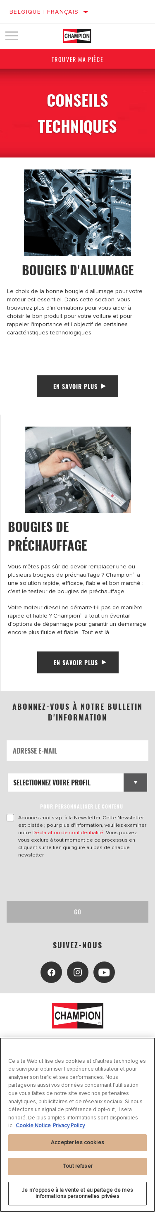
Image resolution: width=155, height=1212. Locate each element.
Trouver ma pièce (78, 59)
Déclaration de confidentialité (67, 832)
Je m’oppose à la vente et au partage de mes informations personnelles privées (77, 1193)
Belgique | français (44, 11)
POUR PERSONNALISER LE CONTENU (81, 806)
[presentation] (75, 880)
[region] (77, 1125)
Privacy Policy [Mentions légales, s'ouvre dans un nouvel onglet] (69, 1125)
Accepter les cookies (77, 1142)
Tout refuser (77, 1166)
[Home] (77, 36)
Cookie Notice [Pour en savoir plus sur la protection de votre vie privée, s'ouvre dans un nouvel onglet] (33, 1125)
